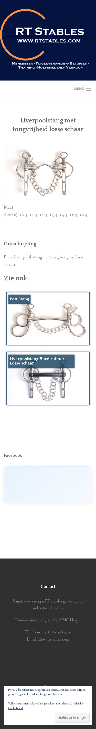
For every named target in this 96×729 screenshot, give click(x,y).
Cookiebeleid (15, 708)
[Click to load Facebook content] (48, 484)
